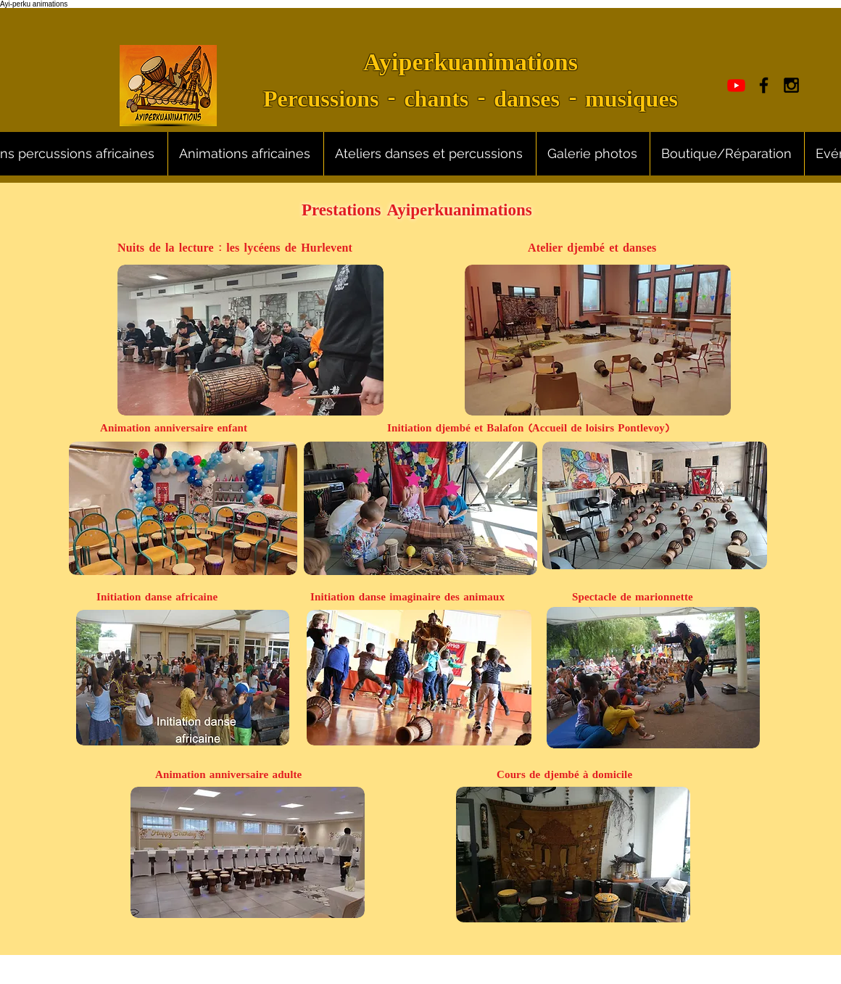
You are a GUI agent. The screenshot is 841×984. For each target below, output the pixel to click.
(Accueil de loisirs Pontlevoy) (599, 429)
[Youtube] (736, 85)
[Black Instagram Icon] (791, 85)
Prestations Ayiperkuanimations (417, 211)
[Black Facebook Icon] (763, 85)
